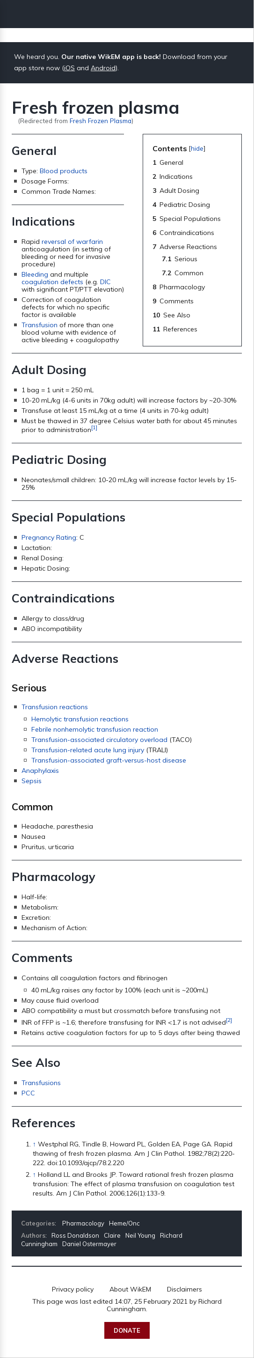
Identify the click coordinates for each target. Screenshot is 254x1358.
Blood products (63, 171)
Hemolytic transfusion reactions (80, 719)
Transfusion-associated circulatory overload (99, 739)
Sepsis (32, 781)
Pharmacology (83, 1223)
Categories (38, 1223)
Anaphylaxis (40, 770)
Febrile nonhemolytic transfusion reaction (94, 729)
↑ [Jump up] (34, 1144)
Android (103, 68)
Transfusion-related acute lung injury (87, 750)
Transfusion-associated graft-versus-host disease (108, 760)
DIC (105, 282)
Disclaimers (184, 1289)
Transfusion (40, 325)
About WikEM (130, 1289)
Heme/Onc (124, 1223)
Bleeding (35, 274)
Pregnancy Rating (49, 537)
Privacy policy (73, 1289)
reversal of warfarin (72, 241)
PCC (28, 1093)
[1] (94, 427)
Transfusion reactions (55, 707)
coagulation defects (52, 282)
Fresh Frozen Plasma (100, 121)
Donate (127, 1330)
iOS (69, 68)
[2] (229, 1019)
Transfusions (41, 1083)
